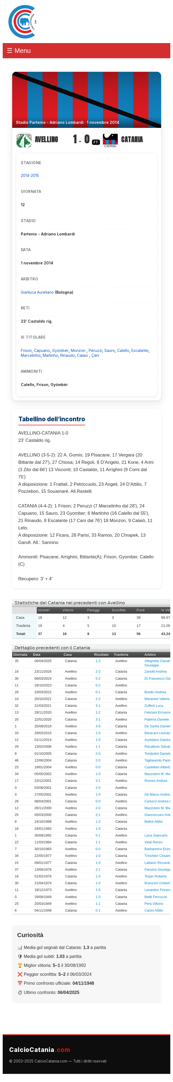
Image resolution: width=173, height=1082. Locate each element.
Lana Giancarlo (156, 835)
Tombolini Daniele (158, 754)
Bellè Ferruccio (156, 897)
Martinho (50, 355)
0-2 (98, 685)
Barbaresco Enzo (158, 849)
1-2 (98, 661)
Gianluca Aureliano (38, 292)
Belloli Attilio (154, 822)
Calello (123, 350)
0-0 (98, 767)
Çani (95, 355)
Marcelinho (31, 355)
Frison (26, 350)
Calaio (83, 355)
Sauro (109, 350)
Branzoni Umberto (158, 883)
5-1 (98, 835)
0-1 (98, 692)
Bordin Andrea (155, 692)
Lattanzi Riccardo (158, 863)
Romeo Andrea (156, 781)
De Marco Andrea (158, 794)
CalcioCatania (39, 1049)
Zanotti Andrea (156, 671)
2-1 (98, 815)
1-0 (98, 733)
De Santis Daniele (158, 726)
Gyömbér (60, 350)
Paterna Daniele (157, 719)
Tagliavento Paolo (158, 760)
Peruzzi (95, 350)
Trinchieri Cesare (157, 856)
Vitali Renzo (154, 842)
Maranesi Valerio (157, 699)
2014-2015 (30, 175)
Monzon (78, 350)
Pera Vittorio (154, 904)
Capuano (42, 350)
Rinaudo (67, 355)
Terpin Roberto (156, 876)
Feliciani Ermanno (158, 712)
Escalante (139, 350)
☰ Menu (19, 50)
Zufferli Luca (154, 706)
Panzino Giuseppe (158, 870)
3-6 (98, 726)
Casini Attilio (154, 910)
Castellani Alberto (158, 767)
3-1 (98, 706)
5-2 (98, 679)
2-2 (98, 671)
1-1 (98, 747)
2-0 (98, 754)
